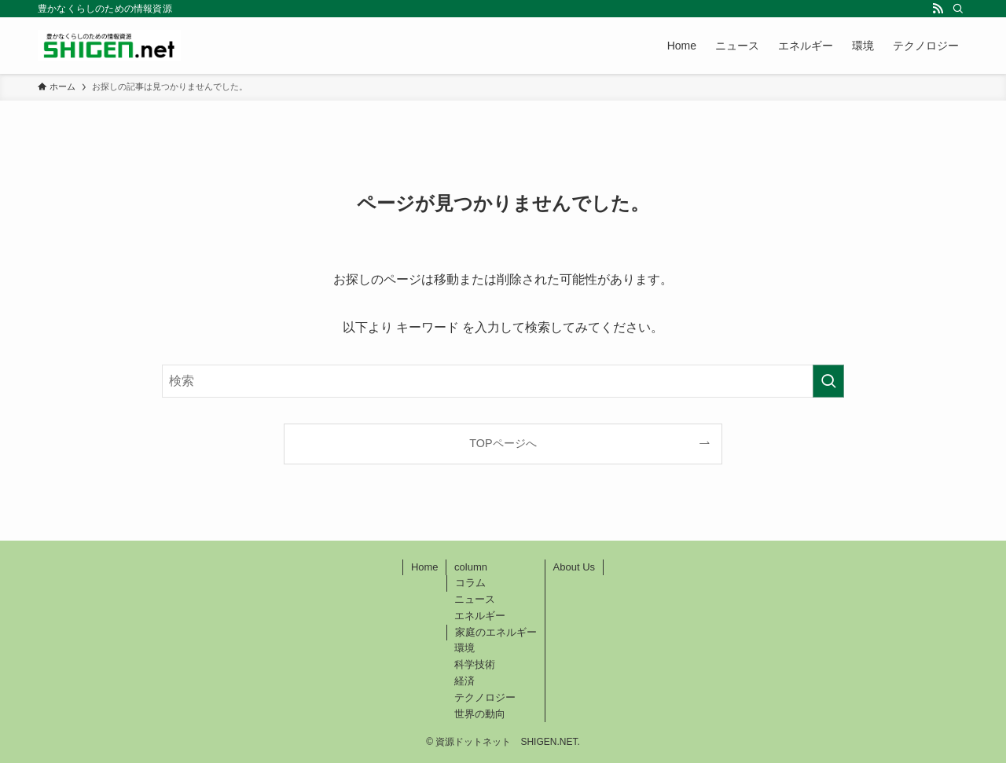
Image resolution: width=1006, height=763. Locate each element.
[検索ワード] (503, 381)
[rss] (937, 8)
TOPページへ (502, 443)
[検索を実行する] (828, 381)
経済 (464, 681)
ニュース (474, 599)
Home (425, 567)
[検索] (958, 8)
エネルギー (479, 616)
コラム (470, 583)
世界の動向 (479, 714)
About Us (574, 567)
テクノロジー (485, 697)
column (470, 567)
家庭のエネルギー (496, 632)
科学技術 (474, 664)
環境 (464, 648)
